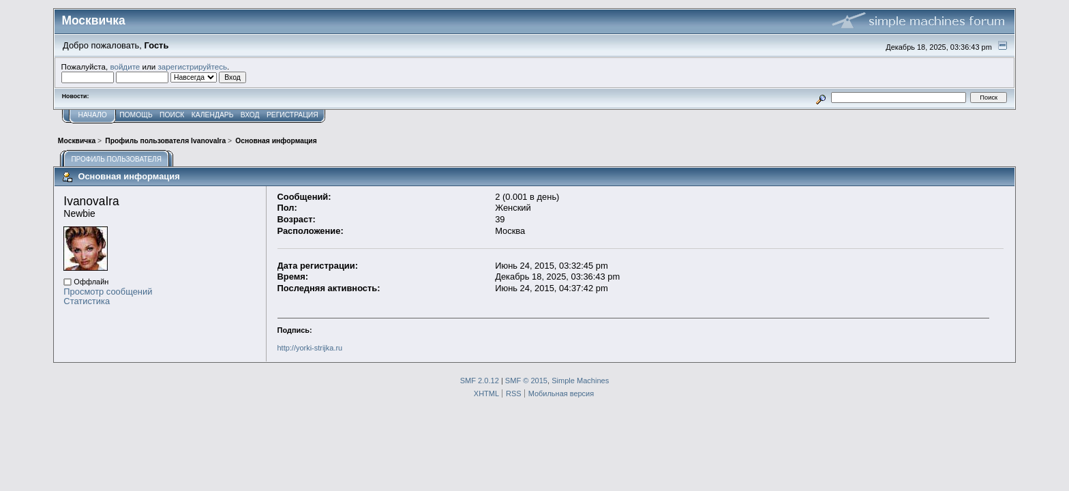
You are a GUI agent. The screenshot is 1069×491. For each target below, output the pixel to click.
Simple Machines (580, 380)
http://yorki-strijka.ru (310, 348)
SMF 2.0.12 (479, 380)
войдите (125, 66)
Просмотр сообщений (107, 291)
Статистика (86, 301)
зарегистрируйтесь (192, 66)
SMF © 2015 (526, 380)
